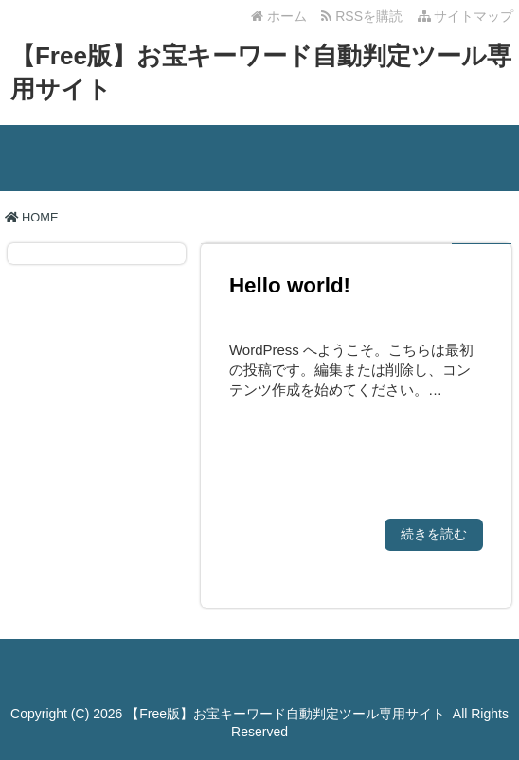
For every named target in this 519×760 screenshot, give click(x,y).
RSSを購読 (365, 16)
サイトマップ (466, 16)
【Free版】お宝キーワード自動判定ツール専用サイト (285, 713)
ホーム (279, 16)
